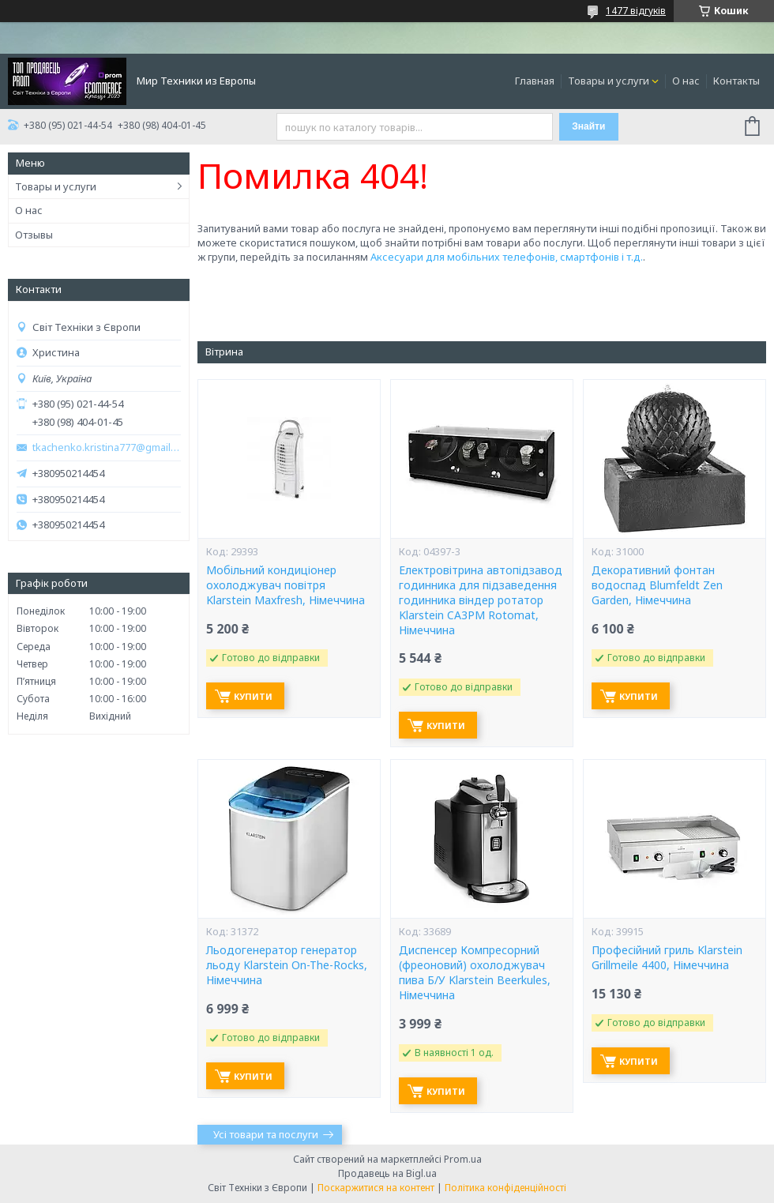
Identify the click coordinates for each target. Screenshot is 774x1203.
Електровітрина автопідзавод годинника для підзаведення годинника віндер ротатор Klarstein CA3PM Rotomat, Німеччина (480, 600)
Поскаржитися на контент (375, 1187)
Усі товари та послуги (265, 1134)
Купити (253, 696)
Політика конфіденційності (505, 1187)
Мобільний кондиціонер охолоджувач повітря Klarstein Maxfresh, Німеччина (285, 585)
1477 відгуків (636, 10)
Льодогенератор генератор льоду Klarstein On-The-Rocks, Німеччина (286, 965)
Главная (534, 80)
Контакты (736, 80)
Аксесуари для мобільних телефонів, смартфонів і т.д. (506, 257)
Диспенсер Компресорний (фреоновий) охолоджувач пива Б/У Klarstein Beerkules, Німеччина (474, 972)
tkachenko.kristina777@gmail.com (106, 447)
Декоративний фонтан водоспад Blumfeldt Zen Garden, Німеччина (657, 585)
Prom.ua (463, 1159)
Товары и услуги (608, 80)
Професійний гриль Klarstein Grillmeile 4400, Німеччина (667, 957)
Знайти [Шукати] (588, 126)
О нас (686, 80)
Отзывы (34, 234)
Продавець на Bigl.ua (387, 1173)
